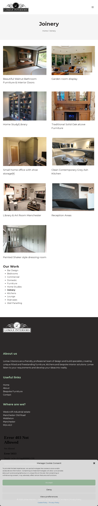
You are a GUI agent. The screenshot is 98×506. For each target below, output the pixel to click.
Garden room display (64, 78)
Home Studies (14, 287)
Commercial (13, 277)
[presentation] (24, 60)
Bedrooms (12, 273)
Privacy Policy (54, 502)
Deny (49, 489)
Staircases (12, 300)
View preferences (49, 496)
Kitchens (11, 293)
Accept (49, 482)
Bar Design (12, 270)
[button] (94, 463)
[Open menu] (92, 7)
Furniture (12, 283)
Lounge (11, 296)
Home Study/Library (15, 124)
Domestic (12, 280)
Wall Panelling (14, 303)
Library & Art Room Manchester (22, 215)
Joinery (11, 290)
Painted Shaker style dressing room (24, 257)
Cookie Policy (42, 502)
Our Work (11, 266)
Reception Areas (61, 215)
